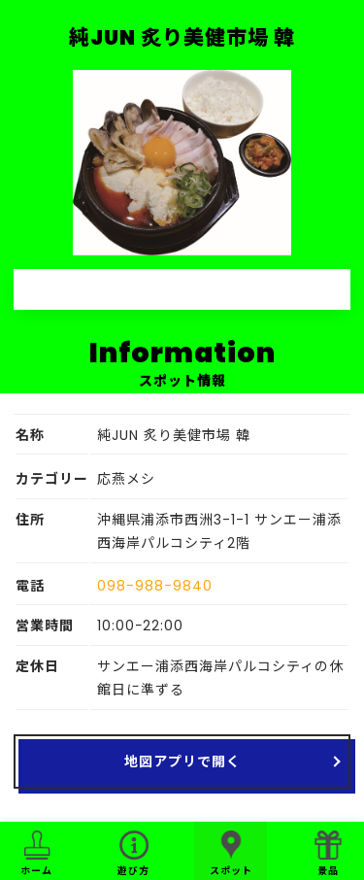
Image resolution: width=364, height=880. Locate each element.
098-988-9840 (155, 585)
